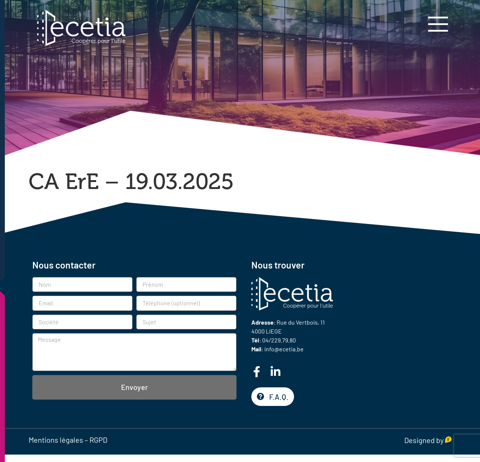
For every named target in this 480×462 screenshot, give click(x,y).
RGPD (98, 439)
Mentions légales (56, 439)
